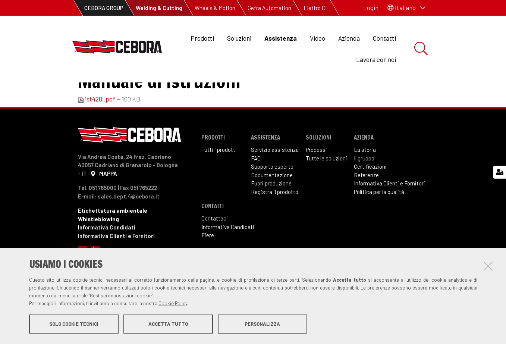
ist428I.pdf (97, 129)
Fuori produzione (271, 213)
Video (317, 38)
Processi (316, 180)
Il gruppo (364, 188)
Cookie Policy (172, 304)
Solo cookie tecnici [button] (73, 325)
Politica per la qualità (379, 222)
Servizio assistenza (275, 180)
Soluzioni (239, 38)
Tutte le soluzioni (326, 188)
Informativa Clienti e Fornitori (389, 213)
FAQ (256, 188)
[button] (406, 8)
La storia (365, 180)
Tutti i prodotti (219, 180)
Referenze (366, 205)
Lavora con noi (376, 59)
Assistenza (280, 38)
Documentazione (272, 205)
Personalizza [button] (262, 325)
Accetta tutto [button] (168, 325)
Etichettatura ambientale (112, 241)
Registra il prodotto (274, 222)
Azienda (349, 38)
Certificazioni (370, 197)
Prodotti (202, 38)
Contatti (384, 38)
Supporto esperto (272, 197)
